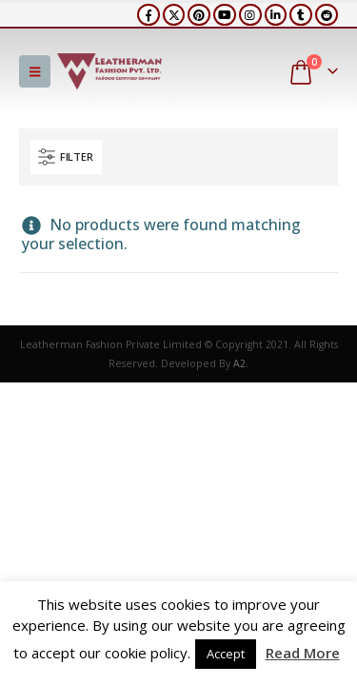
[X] (174, 15)
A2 (239, 363)
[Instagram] (250, 15)
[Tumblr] (300, 15)
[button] (34, 71)
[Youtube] (224, 15)
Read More (303, 652)
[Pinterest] (199, 15)
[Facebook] (148, 15)
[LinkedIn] (276, 15)
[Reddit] (326, 15)
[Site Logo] (109, 71)
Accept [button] (226, 653)
